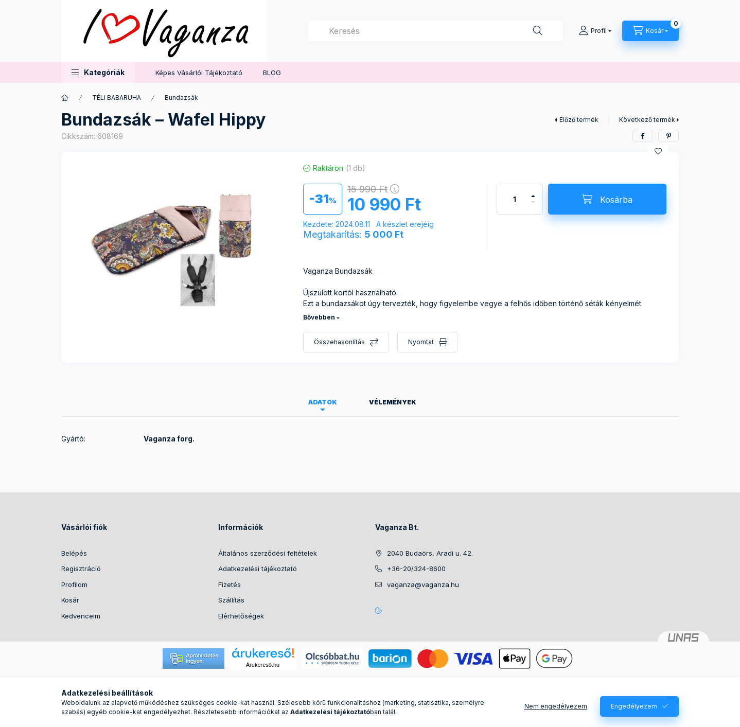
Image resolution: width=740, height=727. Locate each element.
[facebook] (642, 136)
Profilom (74, 584)
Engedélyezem (634, 706)
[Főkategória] (64, 97)
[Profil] (595, 31)
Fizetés (229, 584)
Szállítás (231, 600)
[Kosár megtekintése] (650, 31)
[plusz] (533, 191)
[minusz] (533, 206)
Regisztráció (81, 568)
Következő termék (647, 119)
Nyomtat (421, 342)
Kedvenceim (80, 616)
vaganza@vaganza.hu (423, 584)
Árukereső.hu (262, 665)
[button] (98, 72)
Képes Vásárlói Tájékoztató (198, 72)
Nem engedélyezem (555, 706)
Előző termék (578, 119)
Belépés (74, 553)
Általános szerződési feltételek (267, 553)
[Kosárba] (607, 199)
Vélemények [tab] (392, 402)
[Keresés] (538, 31)
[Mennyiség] (514, 199)
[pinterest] (668, 136)
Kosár (70, 600)
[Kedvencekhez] (658, 151)
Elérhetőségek (241, 616)
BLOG (272, 72)
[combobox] (435, 31)
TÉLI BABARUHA (116, 97)
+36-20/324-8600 (416, 568)
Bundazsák (181, 97)
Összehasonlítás (339, 342)
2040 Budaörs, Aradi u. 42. (430, 553)
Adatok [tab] (322, 402)
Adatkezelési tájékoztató (257, 568)
